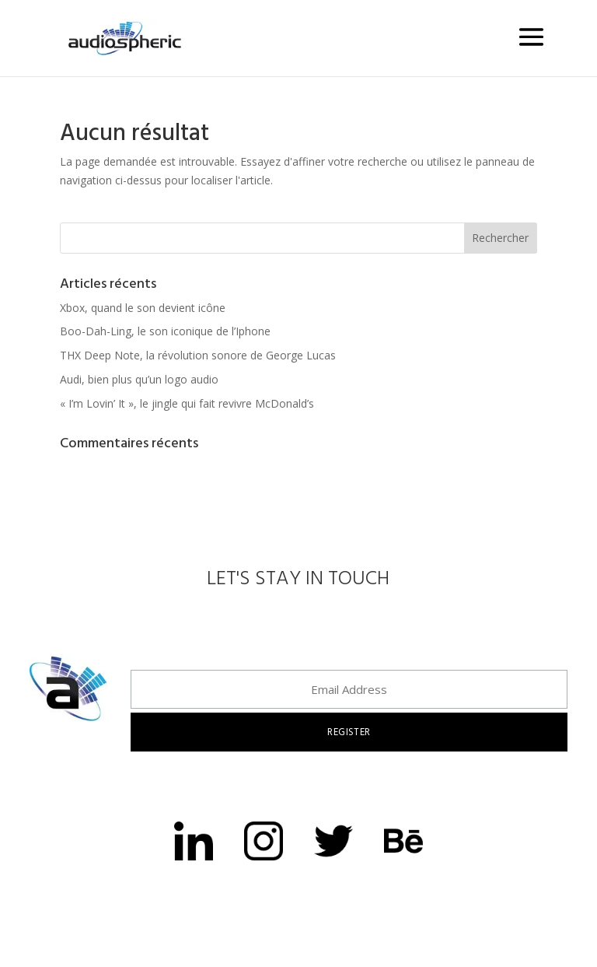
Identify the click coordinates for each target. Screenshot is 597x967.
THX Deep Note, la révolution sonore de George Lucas (198, 355)
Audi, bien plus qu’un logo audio (139, 379)
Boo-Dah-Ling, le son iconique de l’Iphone (165, 331)
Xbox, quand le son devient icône (142, 307)
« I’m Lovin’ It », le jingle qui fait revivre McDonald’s (187, 403)
